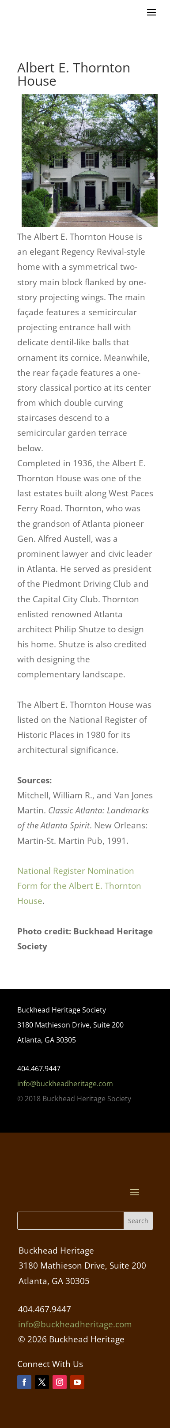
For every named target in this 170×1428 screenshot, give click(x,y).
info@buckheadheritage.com (65, 1083)
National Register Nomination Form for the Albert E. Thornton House (79, 886)
